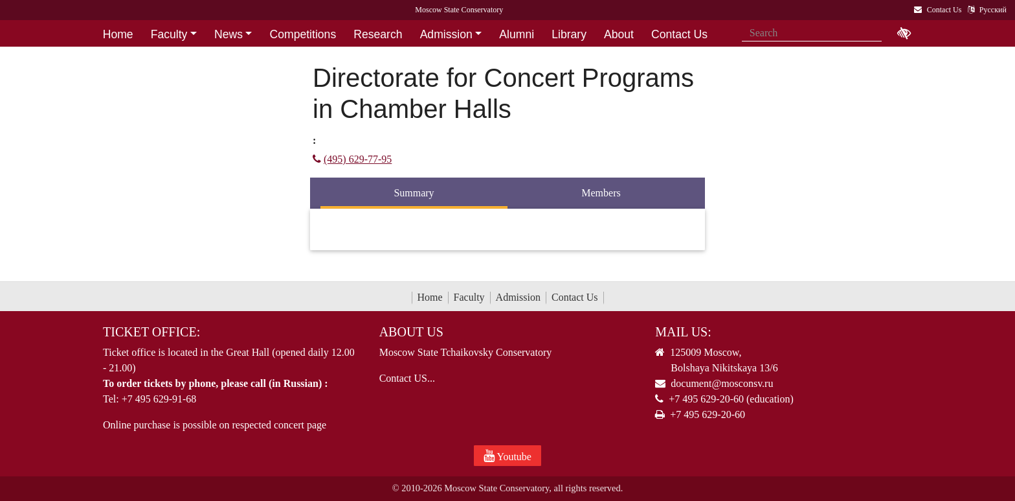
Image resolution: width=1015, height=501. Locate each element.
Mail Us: (683, 332)
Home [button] (118, 34)
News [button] (228, 34)
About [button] (619, 34)
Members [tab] (600, 192)
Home (430, 297)
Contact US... (407, 378)
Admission (518, 297)
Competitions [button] (303, 34)
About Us (411, 332)
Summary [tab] (414, 192)
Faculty (469, 297)
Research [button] (377, 34)
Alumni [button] (516, 34)
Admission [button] (446, 34)
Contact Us (575, 297)
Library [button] (569, 34)
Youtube (507, 455)
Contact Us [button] (679, 34)
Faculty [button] (169, 34)
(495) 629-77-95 (352, 159)
